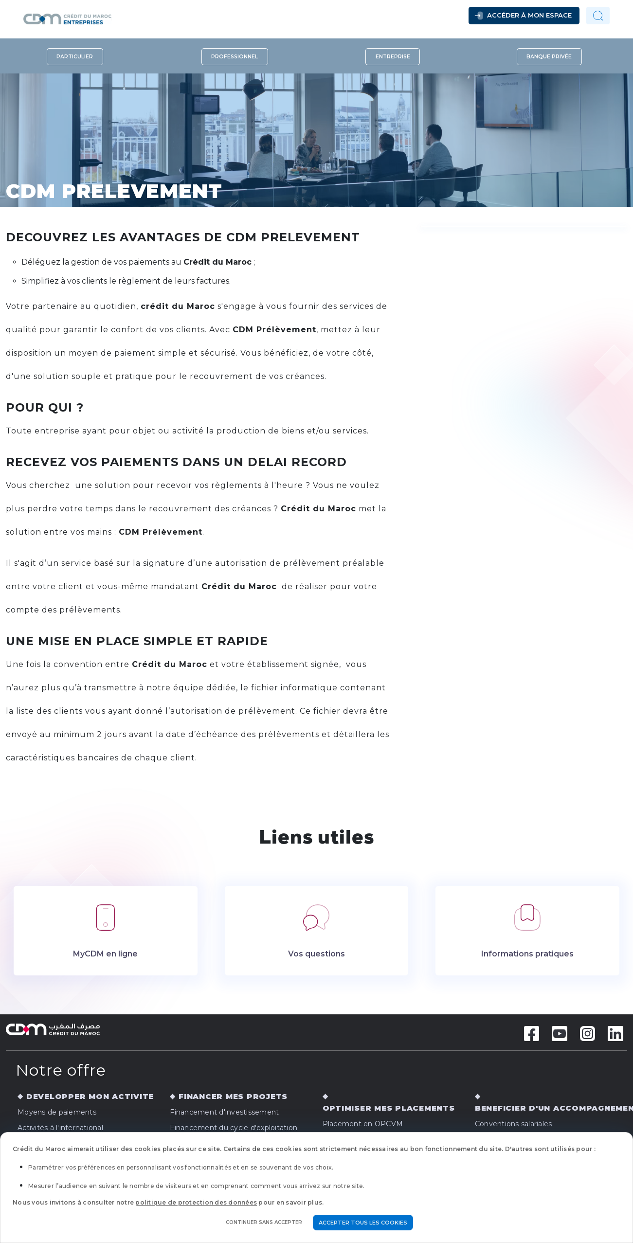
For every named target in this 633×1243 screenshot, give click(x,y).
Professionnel (234, 57)
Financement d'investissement (224, 1112)
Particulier (74, 57)
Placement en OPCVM (363, 1123)
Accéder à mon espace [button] (529, 15)
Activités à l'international (60, 1127)
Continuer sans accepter (264, 1222)
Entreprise (393, 57)
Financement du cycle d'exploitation (233, 1127)
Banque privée (549, 57)
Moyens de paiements (57, 1112)
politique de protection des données (196, 1202)
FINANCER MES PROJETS (233, 1096)
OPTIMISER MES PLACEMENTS (389, 1108)
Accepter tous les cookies (363, 1222)
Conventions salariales (513, 1123)
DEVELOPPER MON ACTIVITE (90, 1096)
